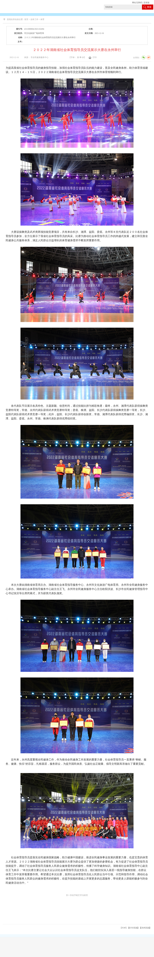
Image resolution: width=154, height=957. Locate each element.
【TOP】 (123, 928)
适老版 (146, 3)
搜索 (149, 7)
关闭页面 (145, 928)
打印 (95, 57)
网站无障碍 (137, 3)
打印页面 (133, 928)
